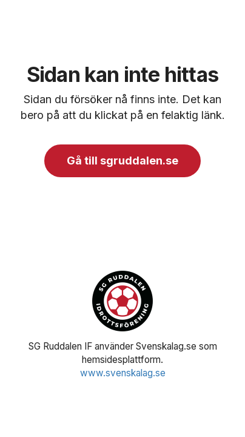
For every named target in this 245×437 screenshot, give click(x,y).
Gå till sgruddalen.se (122, 160)
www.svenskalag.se (123, 373)
